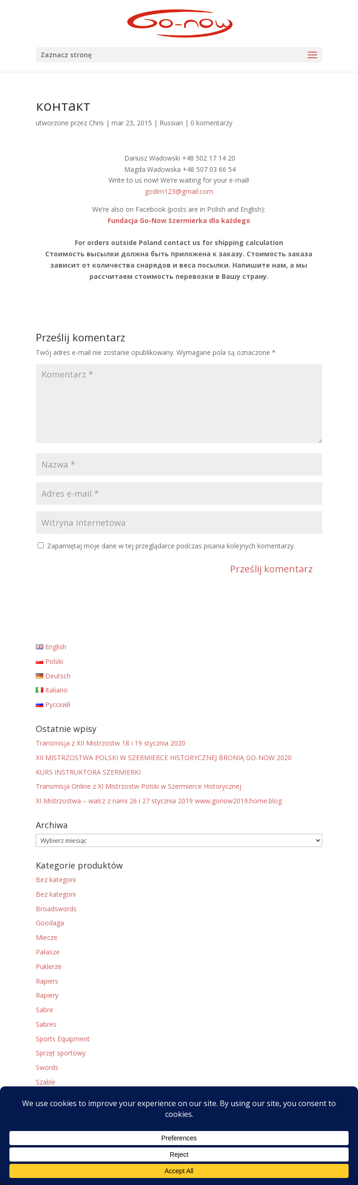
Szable (46, 1081)
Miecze (46, 937)
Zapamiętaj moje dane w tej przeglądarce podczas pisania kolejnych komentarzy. (171, 545)
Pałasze (48, 951)
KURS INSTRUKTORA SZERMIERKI (88, 772)
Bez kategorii (56, 879)
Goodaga (50, 922)
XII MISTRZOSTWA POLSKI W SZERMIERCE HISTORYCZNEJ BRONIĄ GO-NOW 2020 (164, 757)
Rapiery (47, 995)
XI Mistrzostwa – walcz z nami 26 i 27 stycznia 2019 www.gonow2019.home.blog (159, 800)
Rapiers (47, 981)
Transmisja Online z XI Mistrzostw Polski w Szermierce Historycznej (138, 786)
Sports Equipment (63, 1038)
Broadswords (56, 908)
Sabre (44, 1009)
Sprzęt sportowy (61, 1052)
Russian (171, 122)
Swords (47, 1067)
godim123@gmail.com (179, 191)
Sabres (46, 1024)
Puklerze (49, 966)
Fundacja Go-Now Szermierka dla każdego (179, 220)
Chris (96, 122)
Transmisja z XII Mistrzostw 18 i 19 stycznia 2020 (110, 743)
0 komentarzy (211, 122)
